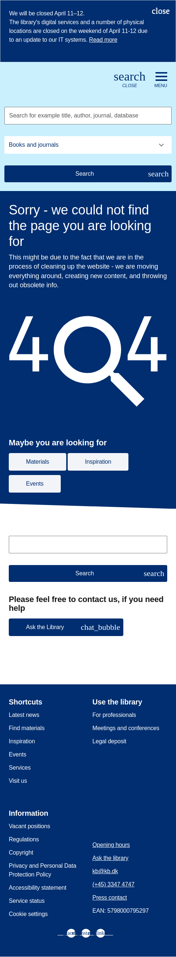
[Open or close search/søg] (130, 80)
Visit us (18, 781)
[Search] (88, 173)
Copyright (21, 852)
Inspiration (22, 741)
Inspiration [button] (98, 462)
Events (17, 754)
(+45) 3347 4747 (114, 884)
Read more (103, 40)
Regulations (24, 839)
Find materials (27, 728)
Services (20, 768)
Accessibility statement (37, 888)
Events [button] (35, 484)
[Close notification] (161, 10)
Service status (27, 901)
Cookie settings (28, 914)
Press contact (110, 897)
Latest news (24, 715)
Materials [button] (37, 462)
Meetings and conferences (126, 728)
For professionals (114, 715)
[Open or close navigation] (160, 80)
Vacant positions (29, 826)
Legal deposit (110, 741)
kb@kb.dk (105, 871)
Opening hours (111, 845)
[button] (66, 627)
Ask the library (110, 858)
